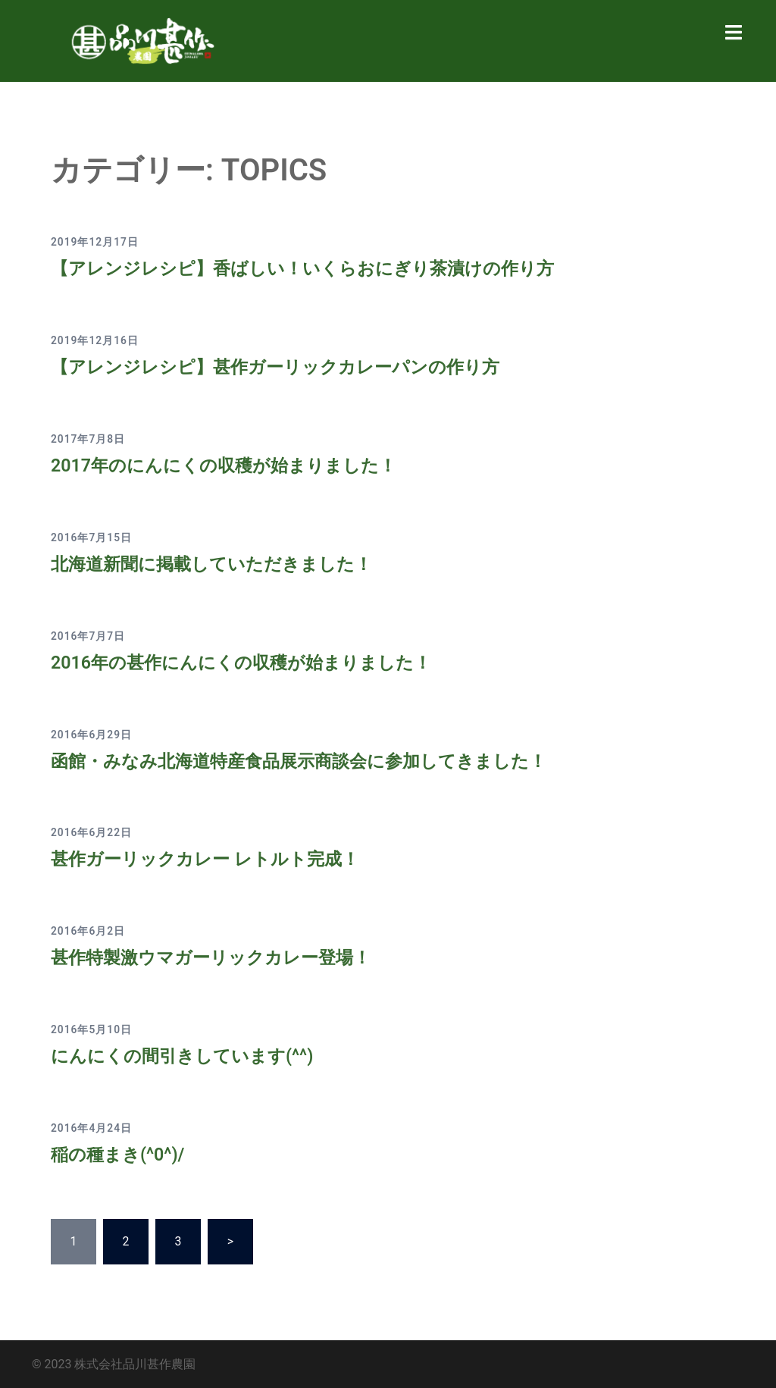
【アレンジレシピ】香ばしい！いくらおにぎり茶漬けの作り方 (313, 268)
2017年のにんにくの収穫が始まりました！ (231, 465)
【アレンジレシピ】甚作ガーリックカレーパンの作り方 (284, 367)
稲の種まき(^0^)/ (120, 1154)
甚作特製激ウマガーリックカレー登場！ (217, 957)
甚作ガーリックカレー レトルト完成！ (211, 858)
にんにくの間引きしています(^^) (187, 1056)
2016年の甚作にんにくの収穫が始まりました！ (249, 662)
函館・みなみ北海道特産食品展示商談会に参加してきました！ (309, 760)
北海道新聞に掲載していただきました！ (218, 564)
